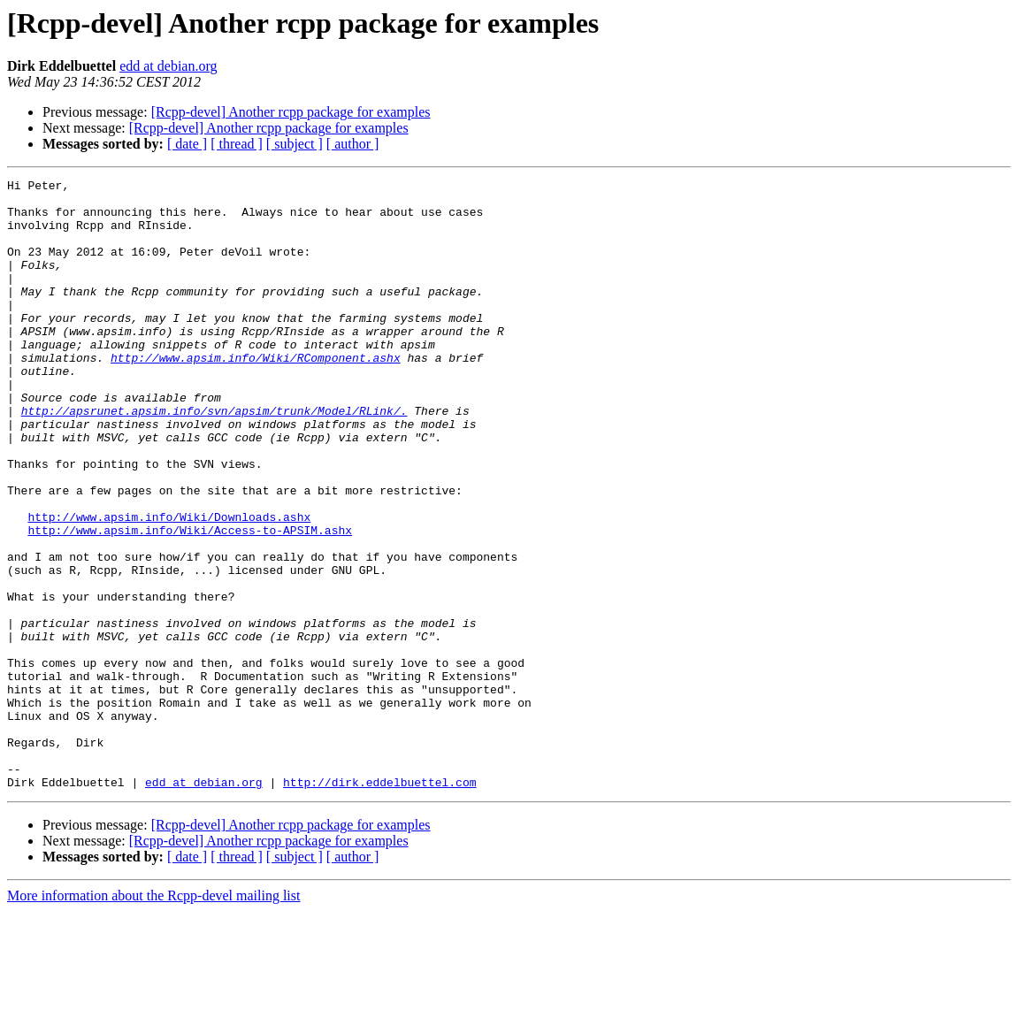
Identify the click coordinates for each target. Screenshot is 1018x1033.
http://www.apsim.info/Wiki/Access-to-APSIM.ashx (189, 601)
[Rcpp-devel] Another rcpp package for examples (291, 111)
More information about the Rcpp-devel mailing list (153, 1017)
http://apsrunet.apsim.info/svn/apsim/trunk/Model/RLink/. (214, 458)
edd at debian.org (168, 65)
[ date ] (187, 143)
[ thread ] (236, 143)
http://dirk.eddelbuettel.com (379, 904)
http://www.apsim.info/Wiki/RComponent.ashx (256, 394)
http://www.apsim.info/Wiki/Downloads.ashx (168, 585)
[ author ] (352, 143)
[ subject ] (294, 143)
